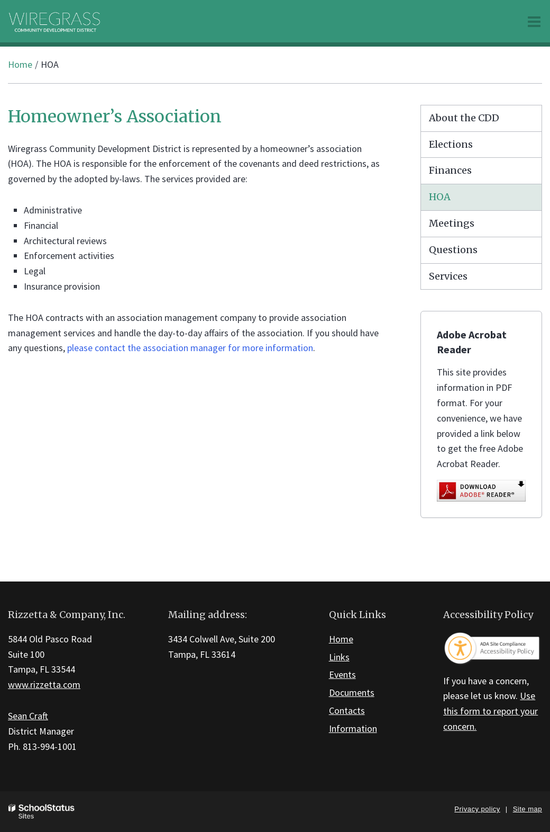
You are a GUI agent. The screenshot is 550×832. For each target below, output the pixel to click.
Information (353, 728)
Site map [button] (527, 809)
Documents (351, 692)
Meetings (451, 223)
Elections (451, 144)
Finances (450, 170)
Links (339, 657)
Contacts (347, 710)
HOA (440, 197)
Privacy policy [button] (477, 809)
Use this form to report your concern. (490, 711)
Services (448, 276)
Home (20, 64)
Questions (453, 250)
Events (342, 674)
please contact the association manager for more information (190, 348)
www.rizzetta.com (44, 684)
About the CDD (464, 118)
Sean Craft (28, 716)
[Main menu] (534, 21)
